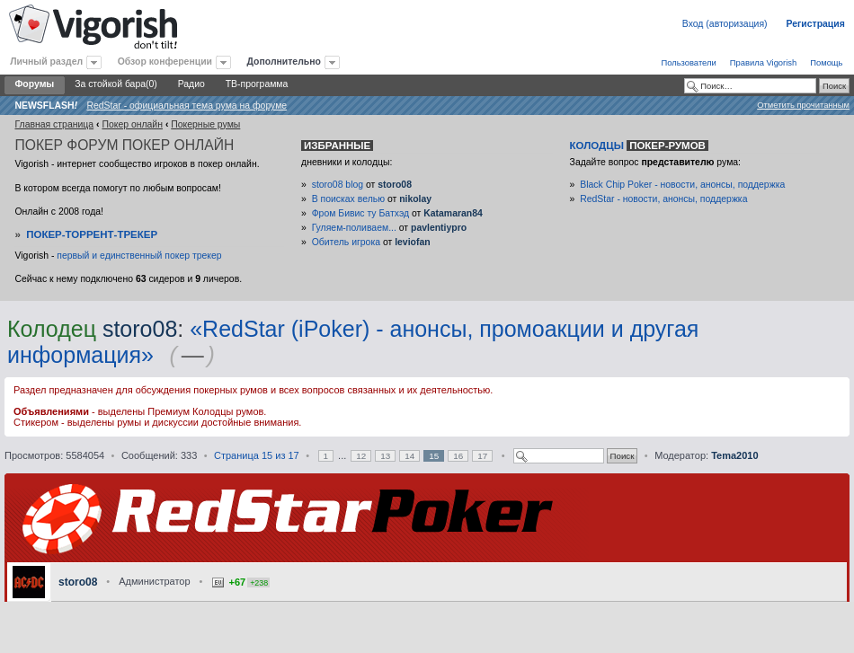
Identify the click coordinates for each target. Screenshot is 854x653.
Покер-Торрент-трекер (91, 234)
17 (482, 456)
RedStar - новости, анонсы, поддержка (663, 199)
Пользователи (688, 62)
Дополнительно (284, 61)
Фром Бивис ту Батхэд (360, 213)
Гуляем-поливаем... (354, 228)
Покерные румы (205, 124)
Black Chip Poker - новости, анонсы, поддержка (682, 185)
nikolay (415, 199)
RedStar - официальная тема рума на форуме (186, 105)
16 (458, 456)
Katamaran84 (453, 213)
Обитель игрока (346, 242)
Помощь (826, 62)
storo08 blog (337, 185)
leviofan (412, 242)
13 (385, 456)
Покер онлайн (132, 124)
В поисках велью (348, 199)
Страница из (256, 455)
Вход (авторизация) (725, 24)
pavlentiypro (439, 228)
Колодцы (639, 145)
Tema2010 (734, 455)
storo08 (395, 185)
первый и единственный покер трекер (139, 255)
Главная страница (53, 124)
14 (409, 456)
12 (361, 456)
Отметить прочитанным (803, 105)
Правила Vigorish (763, 62)
